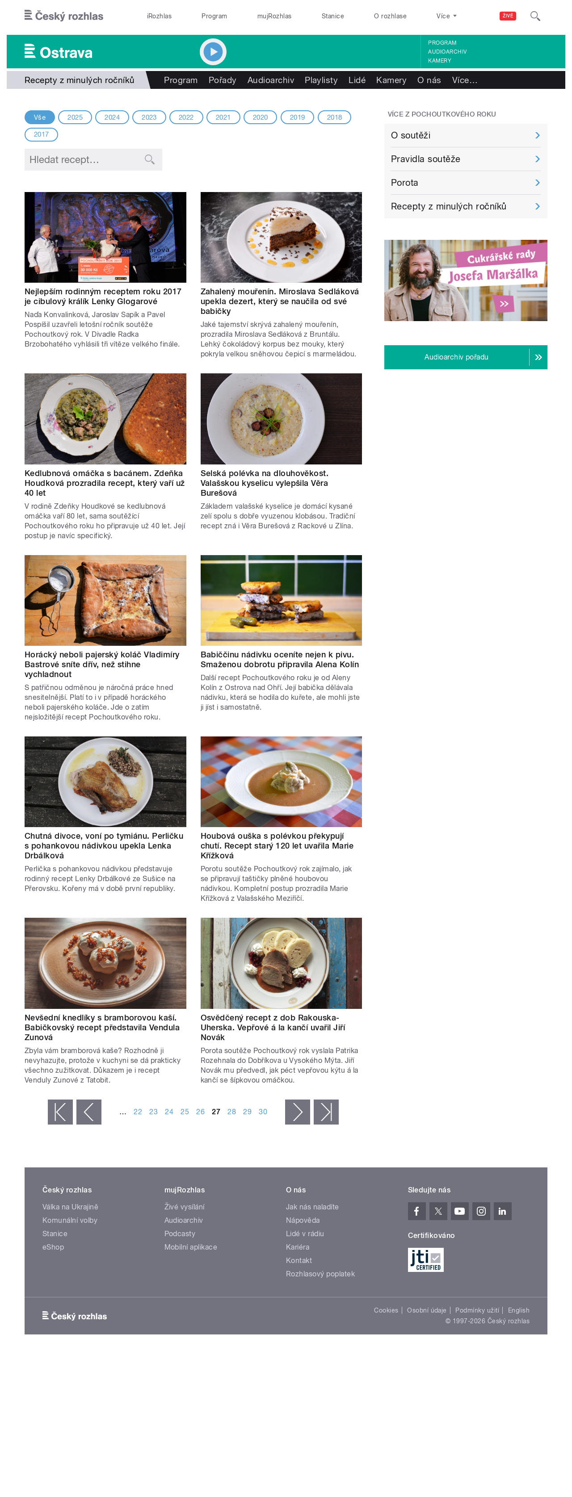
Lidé (357, 80)
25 (185, 1112)
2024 (112, 117)
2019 (297, 117)
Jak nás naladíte (312, 1207)
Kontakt (299, 1260)
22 (138, 1112)
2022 (186, 117)
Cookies (386, 1310)
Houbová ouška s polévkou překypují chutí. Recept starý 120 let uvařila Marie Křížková (277, 845)
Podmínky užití (477, 1310)
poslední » (326, 1112)
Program (214, 16)
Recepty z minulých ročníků (448, 206)
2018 (334, 117)
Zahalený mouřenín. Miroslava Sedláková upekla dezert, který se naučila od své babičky (280, 301)
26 (200, 1112)
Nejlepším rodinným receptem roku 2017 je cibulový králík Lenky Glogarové (103, 296)
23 (153, 1112)
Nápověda (303, 1220)
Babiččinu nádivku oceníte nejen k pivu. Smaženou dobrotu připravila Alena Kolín (280, 659)
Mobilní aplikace (191, 1247)
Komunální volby (69, 1220)
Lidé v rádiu (305, 1233)
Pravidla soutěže (426, 159)
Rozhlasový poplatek (320, 1274)
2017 (41, 134)
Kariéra (297, 1247)
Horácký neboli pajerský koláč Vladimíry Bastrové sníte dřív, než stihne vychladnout (102, 664)
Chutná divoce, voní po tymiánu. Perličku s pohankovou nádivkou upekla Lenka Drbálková (104, 845)
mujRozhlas (274, 16)
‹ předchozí (88, 1112)
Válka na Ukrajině (70, 1207)
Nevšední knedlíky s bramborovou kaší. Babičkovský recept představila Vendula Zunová (102, 1027)
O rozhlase (390, 16)
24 (169, 1112)
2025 (75, 117)
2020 (260, 117)
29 (247, 1112)
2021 (223, 117)
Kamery (439, 61)
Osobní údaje (427, 1310)
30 (263, 1112)
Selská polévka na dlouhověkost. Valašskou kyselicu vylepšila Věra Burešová (265, 483)
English (519, 1310)
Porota (405, 182)
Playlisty (321, 80)
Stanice (333, 16)
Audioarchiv (447, 52)
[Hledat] (535, 16)
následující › (297, 1112)
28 (231, 1112)
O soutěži (410, 135)
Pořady (223, 80)
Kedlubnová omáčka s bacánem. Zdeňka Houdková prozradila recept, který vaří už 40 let (105, 483)
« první (60, 1112)
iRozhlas (159, 16)
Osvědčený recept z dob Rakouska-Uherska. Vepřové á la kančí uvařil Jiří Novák (273, 1027)
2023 (149, 117)
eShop (53, 1247)
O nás (429, 80)
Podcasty (180, 1233)
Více (465, 80)
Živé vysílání (184, 1207)
